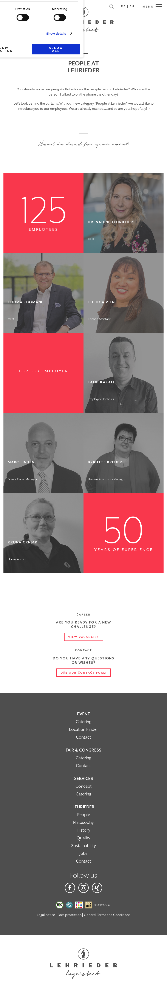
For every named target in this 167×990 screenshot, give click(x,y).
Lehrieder (83, 807)
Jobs (83, 853)
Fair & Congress (83, 750)
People (83, 814)
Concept (84, 786)
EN (132, 6)
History (83, 830)
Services (83, 778)
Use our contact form (83, 672)
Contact (83, 737)
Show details (56, 33)
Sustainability (83, 845)
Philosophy (83, 822)
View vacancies (83, 637)
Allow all (56, 49)
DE (123, 6)
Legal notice (46, 915)
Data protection (70, 915)
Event (83, 714)
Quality (83, 838)
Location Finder (83, 729)
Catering (83, 721)
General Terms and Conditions (107, 915)
